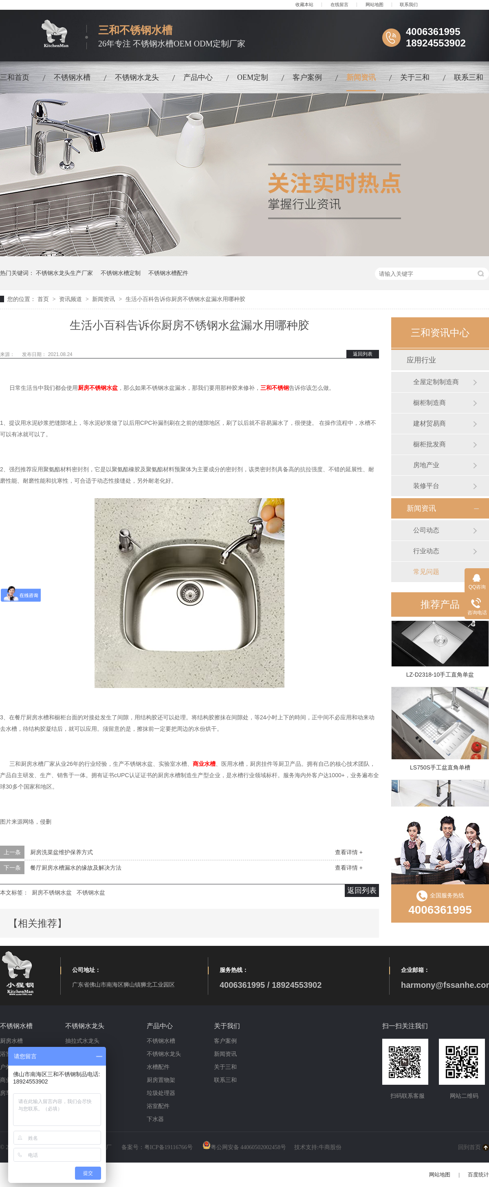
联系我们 (409, 4)
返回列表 (362, 354)
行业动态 (426, 550)
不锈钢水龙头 (137, 77)
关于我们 (227, 1025)
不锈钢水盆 (91, 892)
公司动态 (426, 530)
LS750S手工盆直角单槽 (440, 769)
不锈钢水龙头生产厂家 (64, 273)
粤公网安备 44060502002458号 (244, 1147)
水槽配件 (158, 1067)
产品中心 (198, 77)
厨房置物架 (161, 1080)
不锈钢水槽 (72, 77)
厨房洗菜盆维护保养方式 (61, 852)
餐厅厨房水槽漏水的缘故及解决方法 (75, 867)
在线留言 (339, 4)
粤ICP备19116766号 (168, 1147)
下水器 (155, 1119)
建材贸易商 (429, 423)
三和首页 (14, 77)
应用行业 (421, 360)
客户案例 (307, 77)
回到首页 (469, 1147)
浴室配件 (158, 1106)
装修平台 (426, 485)
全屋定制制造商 (436, 381)
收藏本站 (304, 4)
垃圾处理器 (161, 1093)
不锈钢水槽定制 (121, 273)
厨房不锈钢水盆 (52, 892)
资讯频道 (71, 299)
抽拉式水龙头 (82, 1041)
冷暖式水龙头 (82, 1067)
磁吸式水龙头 (82, 1054)
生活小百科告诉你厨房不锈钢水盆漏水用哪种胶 (185, 299)
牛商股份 (330, 1147)
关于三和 (415, 77)
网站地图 (374, 4)
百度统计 (478, 1175)
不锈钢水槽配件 (168, 273)
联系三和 (468, 77)
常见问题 (426, 571)
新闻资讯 (361, 77)
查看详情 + (349, 852)
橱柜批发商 (429, 444)
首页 (44, 299)
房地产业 (426, 465)
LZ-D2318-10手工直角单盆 (440, 676)
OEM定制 (252, 77)
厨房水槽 (11, 1041)
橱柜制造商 (429, 402)
